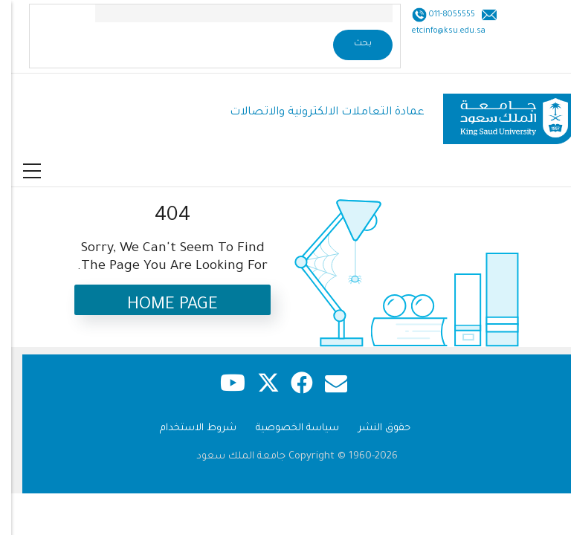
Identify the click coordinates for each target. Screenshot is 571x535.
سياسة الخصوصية (286, 428)
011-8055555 (440, 14)
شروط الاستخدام (187, 428)
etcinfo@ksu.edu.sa (437, 31)
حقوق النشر (373, 428)
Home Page (161, 305)
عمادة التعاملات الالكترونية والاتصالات (316, 112)
